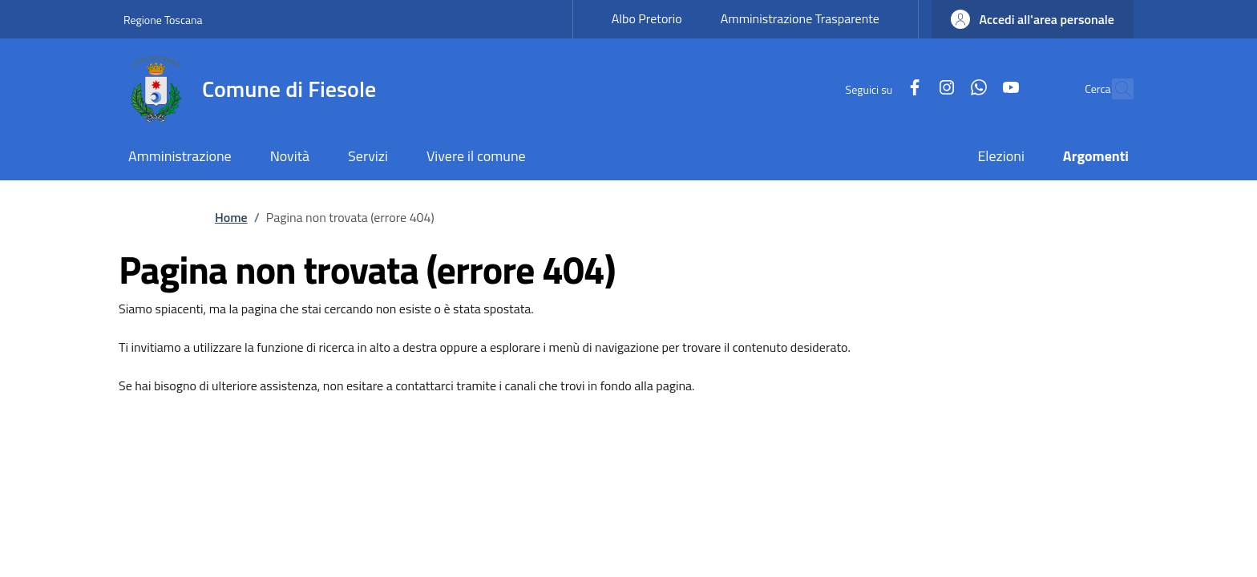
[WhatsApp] (944, 88)
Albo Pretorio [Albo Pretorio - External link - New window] (647, 18)
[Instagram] (912, 88)
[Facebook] (880, 88)
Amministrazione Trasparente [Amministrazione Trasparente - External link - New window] (800, 18)
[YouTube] (976, 88)
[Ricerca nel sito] (1114, 89)
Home (231, 217)
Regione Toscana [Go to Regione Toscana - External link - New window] (163, 19)
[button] (1033, 19)
